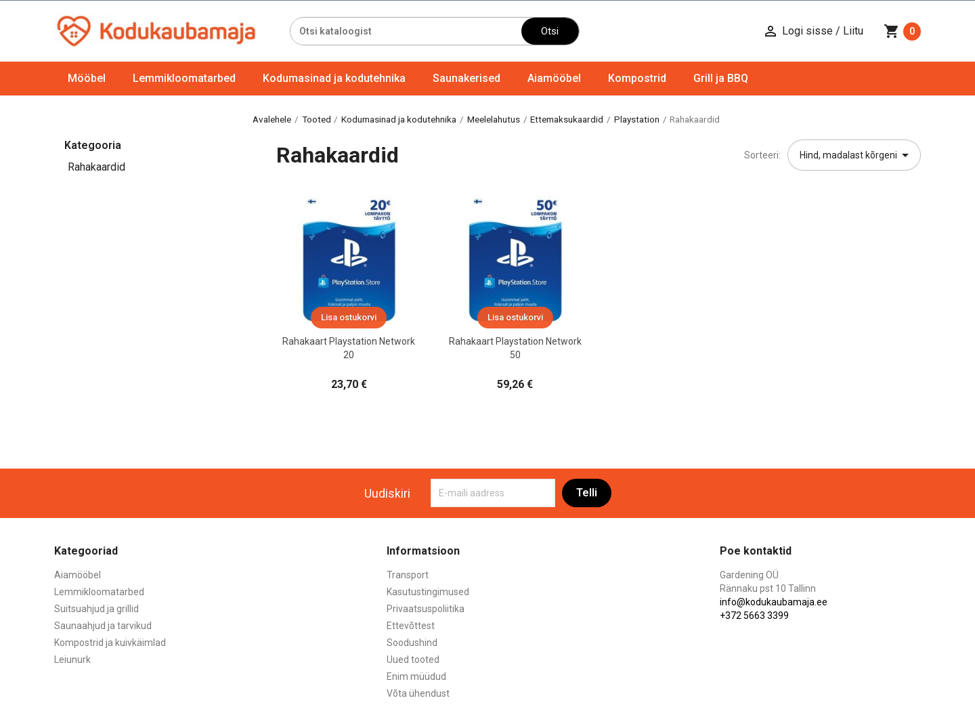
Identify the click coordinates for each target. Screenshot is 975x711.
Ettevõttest (411, 625)
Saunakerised (466, 78)
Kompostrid (637, 78)
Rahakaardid (96, 166)
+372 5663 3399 (754, 615)
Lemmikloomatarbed (184, 78)
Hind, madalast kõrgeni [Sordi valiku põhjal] (856, 155)
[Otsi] (405, 31)
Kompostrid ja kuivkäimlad (110, 642)
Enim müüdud (416, 676)
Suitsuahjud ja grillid (96, 608)
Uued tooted (413, 659)
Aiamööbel (554, 78)
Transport (408, 574)
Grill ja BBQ (720, 78)
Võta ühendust (418, 693)
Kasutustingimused (428, 591)
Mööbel (87, 78)
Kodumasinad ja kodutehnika (334, 78)
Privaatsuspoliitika (425, 608)
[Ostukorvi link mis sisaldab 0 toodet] (902, 31)
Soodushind (412, 642)
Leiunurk (72, 659)
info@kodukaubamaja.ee (773, 602)
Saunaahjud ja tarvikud (103, 625)
